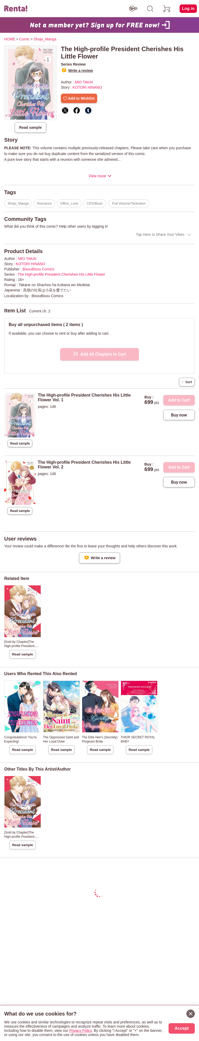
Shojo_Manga (18, 203)
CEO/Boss (95, 203)
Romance (44, 203)
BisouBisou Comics (38, 269)
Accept (181, 1028)
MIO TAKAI (84, 82)
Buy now (179, 415)
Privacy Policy (80, 1030)
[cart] (167, 8)
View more (97, 176)
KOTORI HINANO (87, 87)
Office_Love (69, 203)
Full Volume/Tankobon (129, 203)
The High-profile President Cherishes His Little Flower (61, 274)
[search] (150, 8)
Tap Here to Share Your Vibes (160, 234)
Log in (188, 8)
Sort (187, 382)
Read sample (30, 127)
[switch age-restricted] (133, 9)
